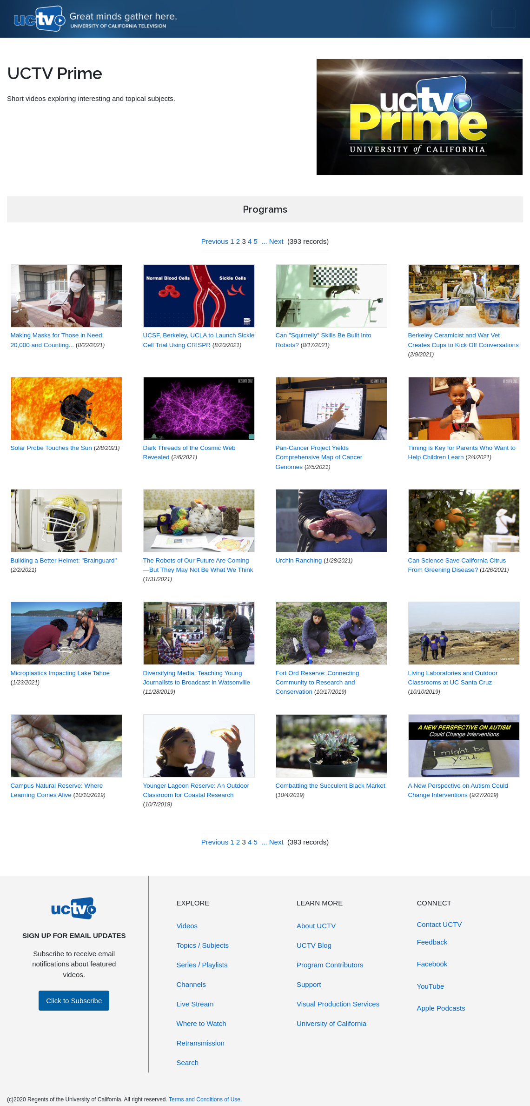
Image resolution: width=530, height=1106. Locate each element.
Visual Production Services (338, 1004)
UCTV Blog (314, 945)
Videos (187, 926)
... (264, 241)
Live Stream (195, 1004)
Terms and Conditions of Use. (205, 1099)
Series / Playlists (202, 965)
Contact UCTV (439, 924)
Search (188, 1062)
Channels (191, 984)
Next (276, 241)
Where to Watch (201, 1023)
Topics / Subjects (203, 945)
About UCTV (316, 926)
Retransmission (201, 1043)
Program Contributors (330, 965)
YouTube (430, 986)
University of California (331, 1023)
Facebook (432, 964)
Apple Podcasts (441, 1008)
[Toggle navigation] (503, 18)
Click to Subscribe (74, 1001)
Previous (214, 241)
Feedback (432, 942)
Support (309, 984)
